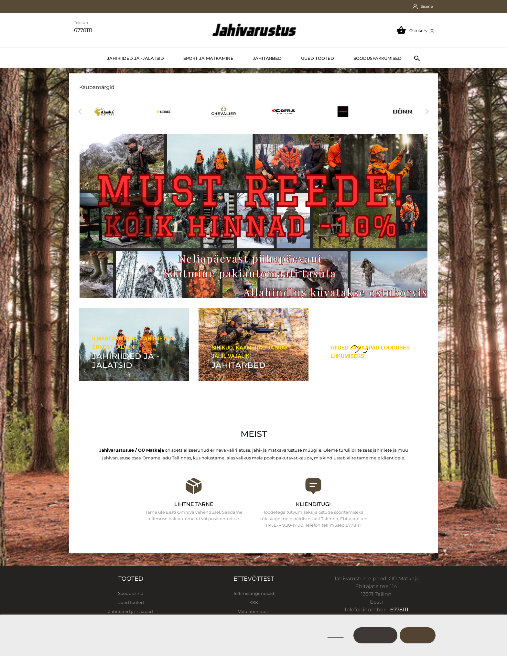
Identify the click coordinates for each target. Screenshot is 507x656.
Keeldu (336, 635)
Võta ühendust (253, 611)
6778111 (399, 610)
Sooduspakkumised (377, 58)
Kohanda (375, 635)
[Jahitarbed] (253, 344)
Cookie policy (83, 646)
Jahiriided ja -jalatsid (135, 58)
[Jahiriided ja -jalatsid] (134, 344)
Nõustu (417, 635)
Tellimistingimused (253, 593)
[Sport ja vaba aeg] (373, 349)
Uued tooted (317, 58)
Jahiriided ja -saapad (130, 611)
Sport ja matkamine (208, 58)
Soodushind (131, 593)
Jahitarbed (267, 58)
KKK (253, 602)
